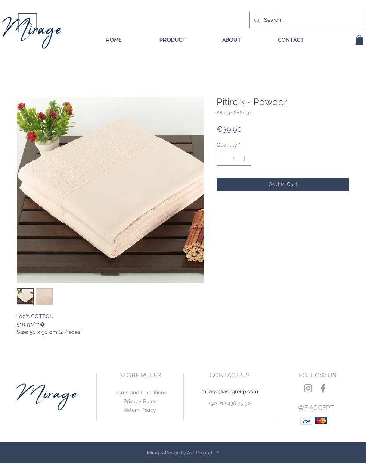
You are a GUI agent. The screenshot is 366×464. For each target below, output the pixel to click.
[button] (359, 40)
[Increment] (245, 158)
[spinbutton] (234, 158)
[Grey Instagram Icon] (308, 388)
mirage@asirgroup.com (229, 391)
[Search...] (305, 20)
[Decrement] (222, 158)
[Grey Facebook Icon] (323, 388)
